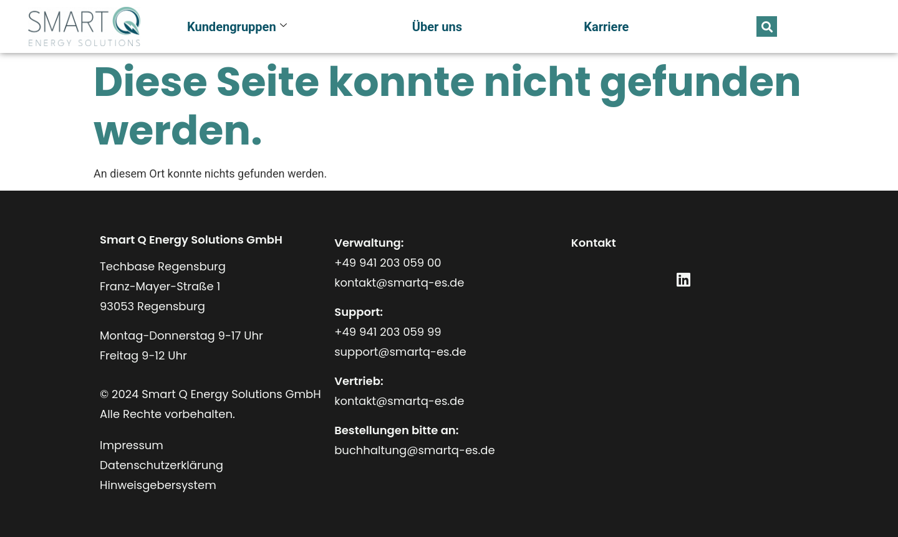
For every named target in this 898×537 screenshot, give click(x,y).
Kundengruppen (237, 26)
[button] (766, 26)
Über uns (437, 26)
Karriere (606, 26)
